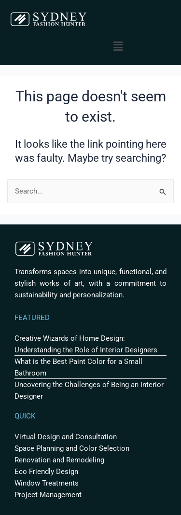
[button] (118, 46)
